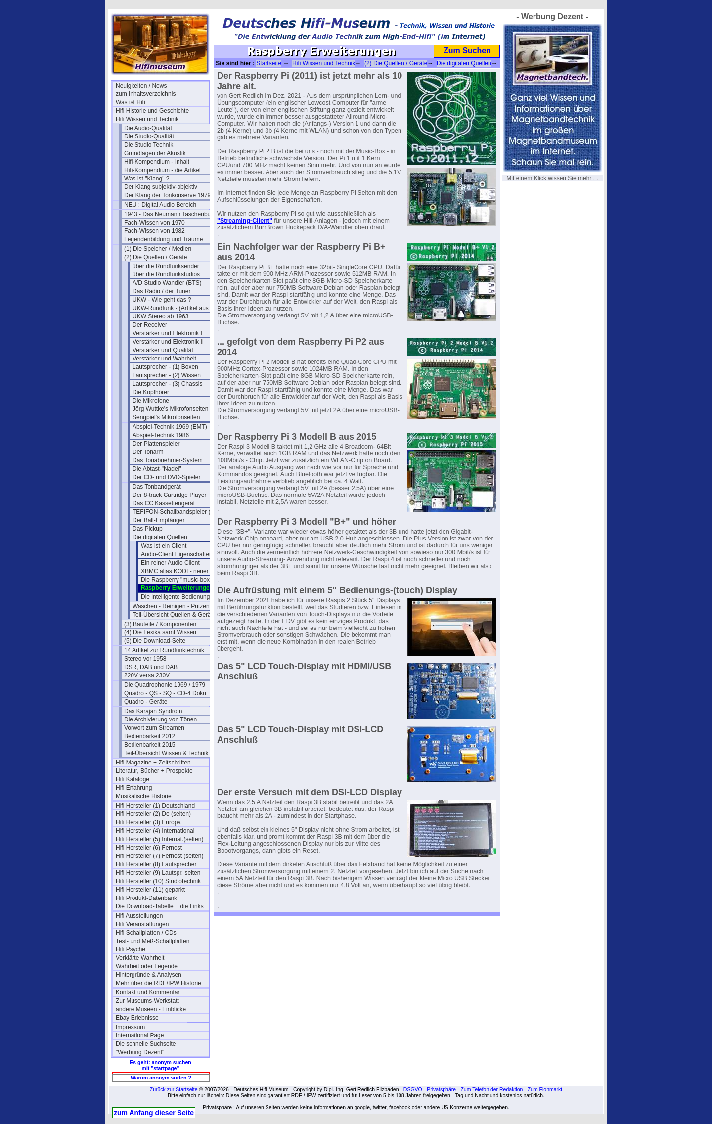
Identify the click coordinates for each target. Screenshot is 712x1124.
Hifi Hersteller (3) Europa (148, 822)
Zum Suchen (467, 50)
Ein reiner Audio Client (170, 562)
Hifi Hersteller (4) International (155, 830)
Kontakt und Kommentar (147, 992)
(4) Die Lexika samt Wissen (160, 632)
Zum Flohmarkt (545, 1089)
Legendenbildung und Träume (163, 239)
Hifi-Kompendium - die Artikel (162, 170)
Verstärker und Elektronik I (167, 333)
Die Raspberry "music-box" (176, 579)
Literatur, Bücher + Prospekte (154, 770)
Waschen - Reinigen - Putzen (171, 606)
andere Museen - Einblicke (151, 1009)
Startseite (268, 63)
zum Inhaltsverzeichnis (146, 93)
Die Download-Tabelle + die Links (160, 906)
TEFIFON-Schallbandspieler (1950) (179, 511)
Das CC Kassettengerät (164, 503)
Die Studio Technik (148, 144)
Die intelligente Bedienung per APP (187, 596)
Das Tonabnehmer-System (168, 460)
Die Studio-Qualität (149, 136)
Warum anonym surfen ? (161, 1077)
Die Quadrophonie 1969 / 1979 (164, 684)
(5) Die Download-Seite (154, 640)
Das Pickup (148, 528)
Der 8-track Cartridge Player (169, 495)
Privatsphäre (441, 1089)
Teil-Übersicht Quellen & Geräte (174, 614)
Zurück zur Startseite (174, 1089)
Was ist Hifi (130, 102)
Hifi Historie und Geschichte (152, 110)
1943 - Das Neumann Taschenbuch (170, 214)
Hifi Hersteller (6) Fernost (149, 847)
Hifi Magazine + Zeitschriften (153, 762)
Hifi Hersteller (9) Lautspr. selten (158, 872)
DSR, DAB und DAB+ (152, 667)
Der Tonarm (148, 452)
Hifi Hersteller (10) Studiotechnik (158, 881)
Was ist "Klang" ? (146, 178)
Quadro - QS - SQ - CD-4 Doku (165, 693)
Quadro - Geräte (145, 701)
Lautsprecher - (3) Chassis (167, 383)
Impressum (130, 1027)
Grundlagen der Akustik (155, 153)
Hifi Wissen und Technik (147, 119)
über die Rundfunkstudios (166, 274)
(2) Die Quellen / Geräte (155, 257)
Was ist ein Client (163, 545)
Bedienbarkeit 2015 (149, 744)
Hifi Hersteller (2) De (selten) (153, 813)
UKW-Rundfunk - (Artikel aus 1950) (179, 308)
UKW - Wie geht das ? (162, 299)
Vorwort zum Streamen (154, 727)
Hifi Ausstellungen (139, 915)
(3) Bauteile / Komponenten (160, 624)
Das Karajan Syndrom (153, 711)
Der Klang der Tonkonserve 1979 (167, 195)
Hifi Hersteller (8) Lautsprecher (156, 864)
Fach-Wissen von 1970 (154, 222)
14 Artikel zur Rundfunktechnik (164, 650)
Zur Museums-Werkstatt (147, 1000)
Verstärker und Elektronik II (168, 341)
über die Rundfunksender (166, 266)
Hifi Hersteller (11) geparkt (150, 889)
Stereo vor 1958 (145, 658)
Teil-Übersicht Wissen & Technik (166, 753)
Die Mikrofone (151, 400)
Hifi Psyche (130, 949)
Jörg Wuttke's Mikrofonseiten (170, 408)
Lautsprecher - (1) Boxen (165, 366)
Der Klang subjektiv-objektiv (160, 186)
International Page (140, 1035)
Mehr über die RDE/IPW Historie (158, 983)
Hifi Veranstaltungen (142, 924)
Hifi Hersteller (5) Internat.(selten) (159, 839)
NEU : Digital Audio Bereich (160, 204)
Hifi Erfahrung (134, 787)
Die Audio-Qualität (148, 128)
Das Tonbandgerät (157, 486)
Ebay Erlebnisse (137, 1017)
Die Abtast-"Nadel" (157, 468)
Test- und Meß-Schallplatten (152, 941)
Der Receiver (150, 324)
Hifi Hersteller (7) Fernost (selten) (159, 856)
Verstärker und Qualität (163, 350)
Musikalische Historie (144, 796)
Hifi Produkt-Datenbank (146, 898)
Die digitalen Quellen (160, 537)
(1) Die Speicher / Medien (157, 248)
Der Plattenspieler (156, 443)
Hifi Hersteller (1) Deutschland (155, 805)
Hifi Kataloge (132, 779)
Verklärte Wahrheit (140, 957)
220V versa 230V (147, 675)
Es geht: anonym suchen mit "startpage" (160, 1065)
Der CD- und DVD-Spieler (166, 477)
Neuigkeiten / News (141, 85)
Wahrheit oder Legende (147, 966)
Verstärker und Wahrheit (164, 358)
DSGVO (412, 1089)
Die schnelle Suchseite (146, 1043)
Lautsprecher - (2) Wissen (167, 375)
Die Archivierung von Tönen (160, 719)
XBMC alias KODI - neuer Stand (183, 571)
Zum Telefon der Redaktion (491, 1089)
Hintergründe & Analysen (148, 974)
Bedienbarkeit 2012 (149, 736)
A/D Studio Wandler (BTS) (167, 282)
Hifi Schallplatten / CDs (146, 932)
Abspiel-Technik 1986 (161, 435)
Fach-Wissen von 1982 (154, 230)
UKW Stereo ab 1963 (160, 316)
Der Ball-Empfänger (158, 520)
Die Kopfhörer (151, 392)
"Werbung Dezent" (140, 1052)
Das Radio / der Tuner (161, 291)
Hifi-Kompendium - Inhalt (156, 161)
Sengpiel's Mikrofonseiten (166, 417)
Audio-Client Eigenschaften (177, 554)
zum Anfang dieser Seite (154, 1113)
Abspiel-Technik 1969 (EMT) (170, 426)
